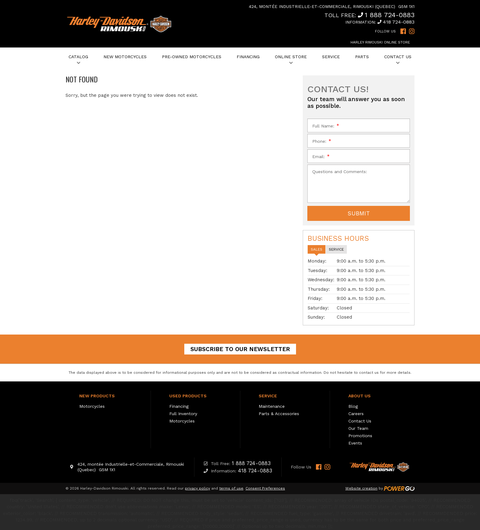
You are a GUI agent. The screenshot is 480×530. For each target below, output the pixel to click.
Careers (356, 413)
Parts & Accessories (279, 413)
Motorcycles (92, 406)
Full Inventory (183, 413)
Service (268, 395)
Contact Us (359, 420)
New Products (97, 395)
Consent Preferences (265, 488)
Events (355, 443)
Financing (179, 406)
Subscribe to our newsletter (240, 349)
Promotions (360, 435)
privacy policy (197, 488)
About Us (359, 395)
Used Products (188, 395)
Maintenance (272, 406)
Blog (353, 406)
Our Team (358, 428)
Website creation (361, 488)
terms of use (231, 488)
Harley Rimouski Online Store (380, 42)
